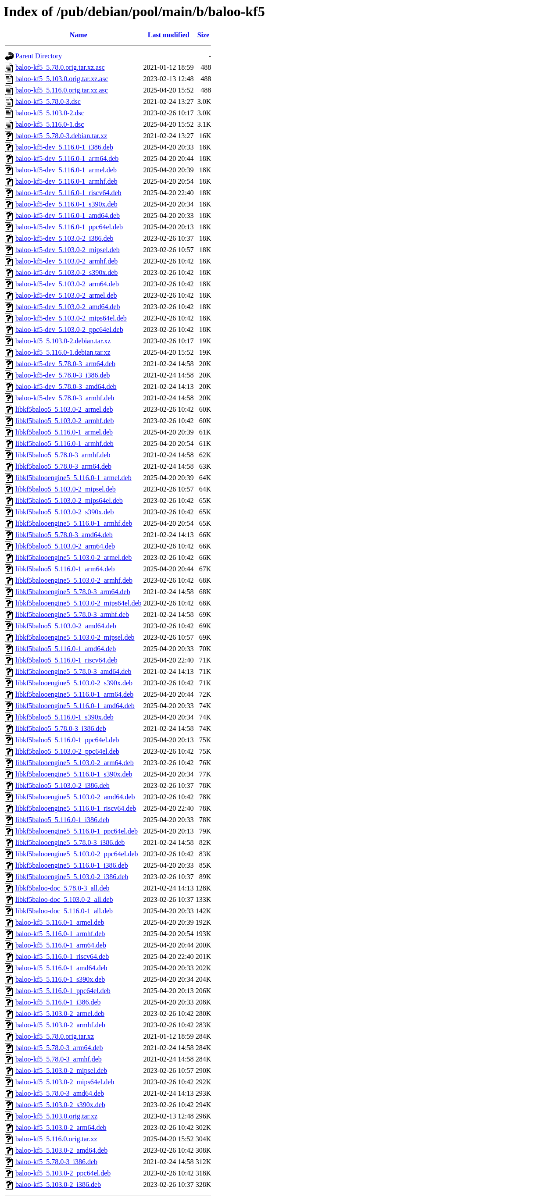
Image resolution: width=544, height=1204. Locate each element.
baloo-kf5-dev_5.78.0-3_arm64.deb (65, 363)
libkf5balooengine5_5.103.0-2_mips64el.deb (78, 603)
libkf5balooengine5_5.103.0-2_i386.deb (71, 876)
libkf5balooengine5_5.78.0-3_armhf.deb (72, 614)
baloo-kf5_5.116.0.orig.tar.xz (56, 1139)
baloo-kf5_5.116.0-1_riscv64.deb (62, 956)
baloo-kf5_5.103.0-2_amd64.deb (61, 1150)
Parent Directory (38, 56)
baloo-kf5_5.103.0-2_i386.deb (58, 1184)
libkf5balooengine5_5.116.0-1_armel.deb (73, 477)
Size (203, 35)
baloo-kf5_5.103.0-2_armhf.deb (60, 1025)
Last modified (169, 35)
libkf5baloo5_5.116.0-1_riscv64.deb (66, 660)
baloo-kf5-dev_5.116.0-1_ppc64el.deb (69, 227)
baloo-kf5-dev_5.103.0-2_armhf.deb (66, 261)
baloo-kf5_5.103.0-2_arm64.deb (61, 1127)
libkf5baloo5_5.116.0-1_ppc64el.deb (67, 740)
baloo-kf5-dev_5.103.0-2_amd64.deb (67, 306)
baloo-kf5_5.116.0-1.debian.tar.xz (63, 352)
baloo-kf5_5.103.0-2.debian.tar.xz (63, 341)
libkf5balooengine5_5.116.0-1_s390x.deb (73, 774)
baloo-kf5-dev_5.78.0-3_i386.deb (62, 375)
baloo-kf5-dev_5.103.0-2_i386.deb (64, 238)
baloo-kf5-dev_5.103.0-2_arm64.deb (67, 284)
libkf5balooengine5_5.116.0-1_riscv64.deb (75, 808)
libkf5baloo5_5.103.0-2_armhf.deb (64, 420)
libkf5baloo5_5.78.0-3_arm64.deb (63, 466)
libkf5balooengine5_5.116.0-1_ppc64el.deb (76, 831)
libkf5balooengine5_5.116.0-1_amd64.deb (75, 705)
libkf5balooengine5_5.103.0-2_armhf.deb (73, 580)
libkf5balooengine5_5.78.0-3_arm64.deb (72, 591)
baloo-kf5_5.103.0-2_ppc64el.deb (63, 1173)
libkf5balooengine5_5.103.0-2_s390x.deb (73, 683)
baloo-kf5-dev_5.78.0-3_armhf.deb (64, 398)
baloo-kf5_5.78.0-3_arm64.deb (59, 1047)
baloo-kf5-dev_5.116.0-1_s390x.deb (66, 204)
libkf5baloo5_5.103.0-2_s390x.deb (64, 512)
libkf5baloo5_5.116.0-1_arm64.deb (65, 569)
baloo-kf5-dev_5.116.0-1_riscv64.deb (68, 192)
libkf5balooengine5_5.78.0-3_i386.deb (70, 842)
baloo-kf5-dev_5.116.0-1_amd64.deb (67, 215)
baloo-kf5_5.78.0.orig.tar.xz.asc (60, 67)
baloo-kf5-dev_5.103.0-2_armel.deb (66, 295)
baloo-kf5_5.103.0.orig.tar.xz (56, 1116)
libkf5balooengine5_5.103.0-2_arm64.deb (74, 762)
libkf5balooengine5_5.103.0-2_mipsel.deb (75, 637)
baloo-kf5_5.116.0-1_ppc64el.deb (63, 990)
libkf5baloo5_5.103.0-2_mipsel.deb (65, 489)
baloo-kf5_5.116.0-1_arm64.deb (60, 945)
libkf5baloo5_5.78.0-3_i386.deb (60, 728)
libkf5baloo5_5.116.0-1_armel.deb (64, 432)
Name (78, 35)
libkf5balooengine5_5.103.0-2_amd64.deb (75, 797)
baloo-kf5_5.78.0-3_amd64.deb (59, 1093)
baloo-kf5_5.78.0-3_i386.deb (56, 1161)
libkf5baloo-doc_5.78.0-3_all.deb (62, 888)
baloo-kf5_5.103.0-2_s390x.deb (60, 1104)
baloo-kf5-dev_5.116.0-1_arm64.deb (66, 158)
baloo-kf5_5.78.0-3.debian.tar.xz (61, 135)
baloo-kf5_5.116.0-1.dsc (49, 124)
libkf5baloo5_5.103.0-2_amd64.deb (65, 626)
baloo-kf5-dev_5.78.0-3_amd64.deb (66, 386)
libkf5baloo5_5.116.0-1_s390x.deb (64, 717)
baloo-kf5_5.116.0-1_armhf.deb (60, 933)
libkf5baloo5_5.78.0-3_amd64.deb (64, 534)
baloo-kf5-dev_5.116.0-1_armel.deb (66, 170)
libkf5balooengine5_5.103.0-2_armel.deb (73, 557)
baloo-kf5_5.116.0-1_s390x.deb (60, 979)
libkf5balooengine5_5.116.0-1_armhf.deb (73, 523)
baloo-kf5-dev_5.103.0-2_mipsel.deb (67, 249)
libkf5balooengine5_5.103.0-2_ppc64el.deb (76, 854)
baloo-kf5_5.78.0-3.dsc (48, 101)
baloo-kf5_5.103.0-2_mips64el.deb (64, 1082)
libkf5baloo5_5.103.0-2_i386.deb (62, 785)
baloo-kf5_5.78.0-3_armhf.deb (58, 1059)
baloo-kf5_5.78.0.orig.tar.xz (54, 1036)
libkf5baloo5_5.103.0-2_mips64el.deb (69, 500)
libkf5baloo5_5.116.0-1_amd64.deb (65, 648)
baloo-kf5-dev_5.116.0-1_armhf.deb (66, 181)
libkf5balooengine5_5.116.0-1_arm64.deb (74, 694)
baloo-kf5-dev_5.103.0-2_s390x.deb (66, 272)
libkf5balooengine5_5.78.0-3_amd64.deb (73, 671)
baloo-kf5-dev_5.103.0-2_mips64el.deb (71, 318)
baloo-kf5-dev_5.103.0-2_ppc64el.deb (69, 329)
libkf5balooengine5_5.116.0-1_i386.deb (71, 865)
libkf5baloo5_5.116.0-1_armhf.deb (64, 443)
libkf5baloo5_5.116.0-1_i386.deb (62, 819)
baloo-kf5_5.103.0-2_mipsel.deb (61, 1070)
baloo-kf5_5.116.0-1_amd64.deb (61, 968)
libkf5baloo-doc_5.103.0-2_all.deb (64, 899)
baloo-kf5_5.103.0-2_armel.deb (59, 1013)
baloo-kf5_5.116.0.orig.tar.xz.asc (61, 90)
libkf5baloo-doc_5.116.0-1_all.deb (64, 911)
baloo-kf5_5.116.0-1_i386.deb (57, 1002)
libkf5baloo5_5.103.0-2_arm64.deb (65, 546)
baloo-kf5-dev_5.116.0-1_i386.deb (64, 147)
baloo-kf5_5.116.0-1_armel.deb (59, 922)
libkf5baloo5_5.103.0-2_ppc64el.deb (67, 751)
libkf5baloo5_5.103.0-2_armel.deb (64, 409)
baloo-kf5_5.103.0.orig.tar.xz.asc (61, 78)
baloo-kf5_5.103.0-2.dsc (49, 113)
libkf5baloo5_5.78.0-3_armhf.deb (62, 455)
